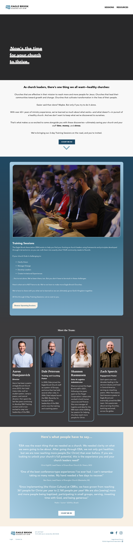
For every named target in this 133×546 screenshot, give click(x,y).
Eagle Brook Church (117, 539)
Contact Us (19, 539)
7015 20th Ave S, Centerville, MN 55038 (47, 534)
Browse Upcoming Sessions (25, 305)
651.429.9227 (39, 532)
